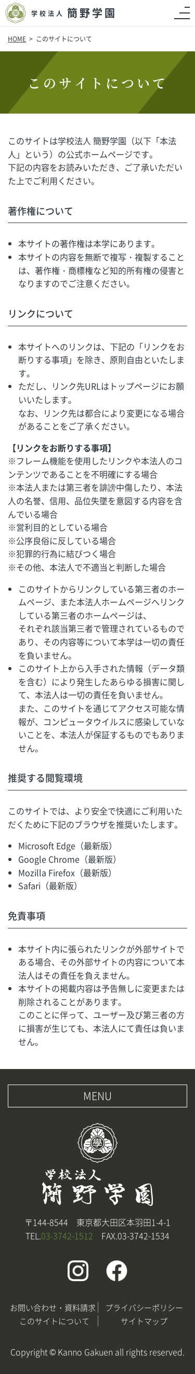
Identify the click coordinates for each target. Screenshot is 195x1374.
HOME (17, 38)
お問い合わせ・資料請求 (53, 1307)
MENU (97, 1095)
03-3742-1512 (67, 1235)
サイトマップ (144, 1320)
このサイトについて (54, 1320)
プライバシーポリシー (144, 1307)
